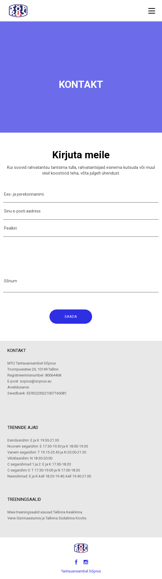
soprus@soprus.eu (35, 381)
